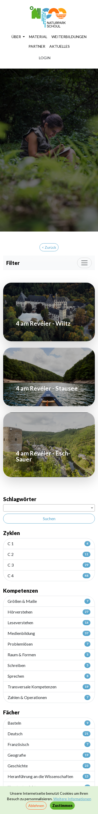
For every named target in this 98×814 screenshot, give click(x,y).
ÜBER (16, 36)
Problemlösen (49, 644)
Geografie (49, 755)
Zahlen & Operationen (49, 697)
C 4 (49, 575)
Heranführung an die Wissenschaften (49, 776)
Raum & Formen (49, 654)
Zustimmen (62, 805)
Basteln (49, 723)
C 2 (49, 554)
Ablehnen (36, 805)
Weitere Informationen (72, 799)
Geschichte (49, 765)
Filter (13, 263)
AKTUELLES (59, 46)
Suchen (49, 518)
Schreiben (49, 665)
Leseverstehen (49, 622)
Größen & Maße (49, 601)
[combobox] (49, 508)
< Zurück (49, 247)
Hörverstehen (49, 612)
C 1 (49, 543)
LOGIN (44, 58)
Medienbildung (49, 633)
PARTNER (36, 46)
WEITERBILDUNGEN (69, 36)
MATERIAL (38, 36)
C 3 (49, 565)
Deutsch (49, 733)
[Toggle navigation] (84, 263)
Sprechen (49, 676)
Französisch (49, 744)
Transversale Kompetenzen (49, 686)
